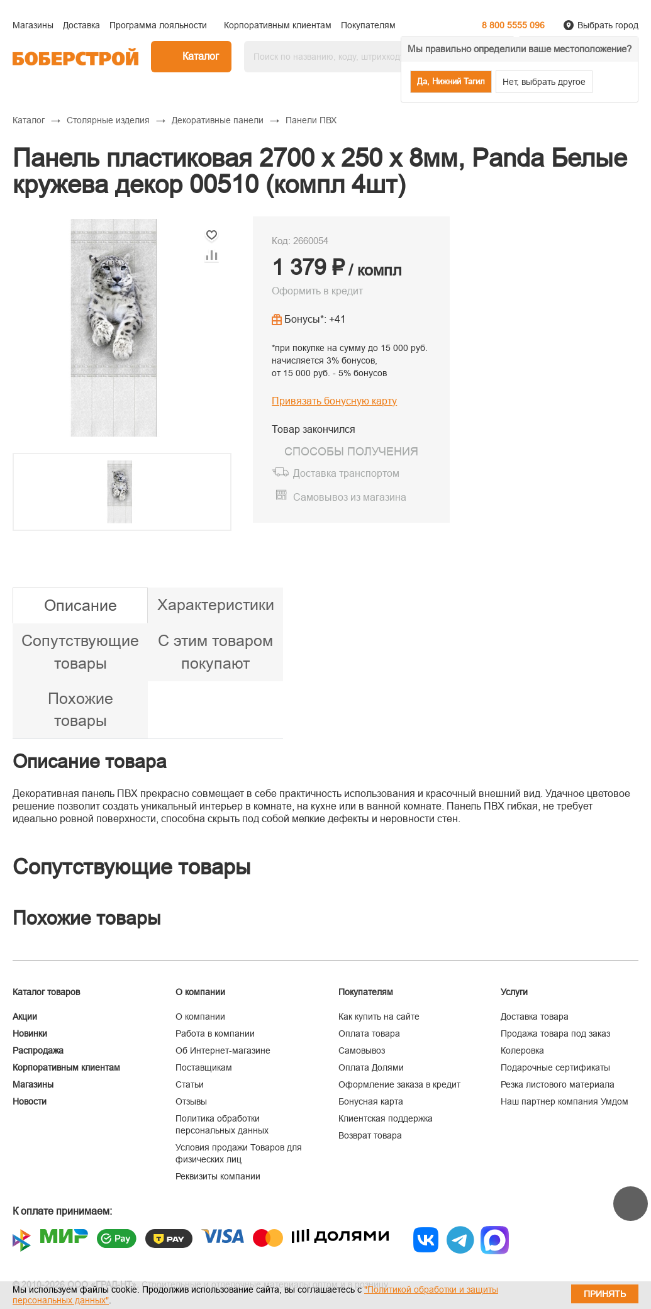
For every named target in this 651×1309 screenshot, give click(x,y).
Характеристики (215, 604)
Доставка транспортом (346, 473)
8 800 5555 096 (513, 25)
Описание (80, 605)
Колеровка (522, 1050)
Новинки (30, 1033)
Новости (30, 1101)
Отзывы (191, 1101)
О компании (200, 1016)
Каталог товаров (46, 992)
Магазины (33, 1084)
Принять (605, 1294)
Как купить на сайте (379, 1016)
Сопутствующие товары (80, 652)
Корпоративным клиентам (66, 1067)
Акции (25, 1016)
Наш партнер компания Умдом (564, 1101)
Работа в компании (215, 1033)
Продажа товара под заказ (555, 1033)
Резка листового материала (558, 1084)
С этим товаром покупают (215, 652)
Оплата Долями (371, 1067)
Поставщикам (203, 1067)
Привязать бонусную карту (334, 401)
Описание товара (90, 761)
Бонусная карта (370, 1101)
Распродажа (38, 1050)
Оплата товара (369, 1033)
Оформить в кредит (317, 291)
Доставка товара (535, 1016)
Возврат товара (370, 1135)
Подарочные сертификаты (555, 1067)
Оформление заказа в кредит (399, 1084)
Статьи (189, 1084)
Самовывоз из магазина (349, 497)
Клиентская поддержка (385, 1118)
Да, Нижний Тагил (451, 81)
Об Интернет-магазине (222, 1050)
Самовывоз (361, 1050)
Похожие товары (80, 709)
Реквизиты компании (217, 1176)
